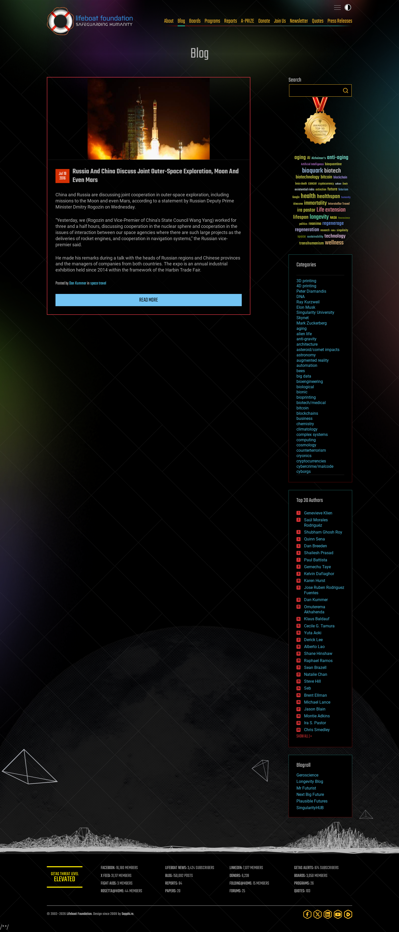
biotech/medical (311, 402)
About (169, 21)
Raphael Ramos (318, 660)
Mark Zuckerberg (311, 323)
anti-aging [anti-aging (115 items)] (337, 157)
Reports (230, 21)
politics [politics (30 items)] (303, 224)
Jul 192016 (62, 176)
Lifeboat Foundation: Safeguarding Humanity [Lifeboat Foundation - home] (90, 21)
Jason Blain (314, 709)
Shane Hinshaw (318, 653)
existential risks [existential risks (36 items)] (304, 190)
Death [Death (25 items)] (345, 184)
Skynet (302, 317)
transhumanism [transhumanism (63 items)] (311, 243)
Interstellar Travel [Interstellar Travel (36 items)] (339, 204)
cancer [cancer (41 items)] (312, 184)
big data (303, 376)
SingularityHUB (310, 807)
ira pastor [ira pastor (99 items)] (306, 210)
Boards (195, 21)
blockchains (307, 413)
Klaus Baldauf (317, 618)
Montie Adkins (317, 716)
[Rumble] (348, 914)
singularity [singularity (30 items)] (342, 230)
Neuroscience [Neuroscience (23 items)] (344, 218)
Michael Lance (317, 702)
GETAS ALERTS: (304, 868)
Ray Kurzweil (308, 302)
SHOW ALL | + (304, 736)
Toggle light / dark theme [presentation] (348, 7)
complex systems (312, 434)
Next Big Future (310, 794)
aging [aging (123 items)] (300, 157)
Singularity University (315, 312)
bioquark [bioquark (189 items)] (312, 171)
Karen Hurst (314, 580)
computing (306, 439)
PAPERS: (170, 891)
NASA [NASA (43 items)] (333, 218)
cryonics (303, 455)
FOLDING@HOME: (241, 883)
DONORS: (235, 876)
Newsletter (299, 21)
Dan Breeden (315, 545)
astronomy (306, 355)
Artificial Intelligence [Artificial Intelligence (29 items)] (312, 164)
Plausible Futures (311, 801)
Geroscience (307, 775)
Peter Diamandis (311, 291)
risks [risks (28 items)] (333, 230)
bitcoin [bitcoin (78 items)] (326, 177)
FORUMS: (235, 891)
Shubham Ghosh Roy (323, 532)
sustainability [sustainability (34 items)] (315, 237)
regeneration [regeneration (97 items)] (307, 230)
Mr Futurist (306, 788)
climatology (307, 429)
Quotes (317, 21)
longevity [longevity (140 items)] (319, 217)
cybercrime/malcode (314, 466)
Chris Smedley (317, 729)
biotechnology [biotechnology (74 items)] (307, 177)
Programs (212, 21)
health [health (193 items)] (308, 196)
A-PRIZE (247, 21)
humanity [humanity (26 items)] (346, 197)
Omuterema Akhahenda (314, 609)
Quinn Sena (314, 539)
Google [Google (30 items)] (296, 197)
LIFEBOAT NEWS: (176, 868)
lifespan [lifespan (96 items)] (300, 217)
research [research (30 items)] (325, 230)
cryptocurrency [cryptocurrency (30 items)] (326, 184)
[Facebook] (307, 914)
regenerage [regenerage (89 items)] (333, 223)
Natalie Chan (315, 674)
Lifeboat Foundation (79, 914)
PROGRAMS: (302, 883)
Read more (148, 300)
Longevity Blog (309, 781)
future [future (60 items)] (332, 189)
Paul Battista (315, 560)
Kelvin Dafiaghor (319, 573)
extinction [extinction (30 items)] (321, 189)
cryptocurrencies (311, 461)
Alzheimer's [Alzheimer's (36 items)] (318, 158)
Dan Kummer (77, 283)
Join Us (280, 21)
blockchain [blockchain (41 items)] (340, 178)
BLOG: (169, 876)
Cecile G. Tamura (319, 626)
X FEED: (105, 876)
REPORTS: (171, 883)
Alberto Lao (314, 646)
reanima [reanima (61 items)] (315, 223)
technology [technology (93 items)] (335, 236)
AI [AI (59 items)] (308, 158)
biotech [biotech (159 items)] (332, 170)
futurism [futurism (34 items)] (343, 190)
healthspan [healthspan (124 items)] (328, 196)
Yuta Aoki (312, 632)
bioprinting (306, 397)
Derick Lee (313, 639)
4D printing (306, 285)
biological (305, 386)
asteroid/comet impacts (317, 349)
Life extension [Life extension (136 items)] (331, 210)
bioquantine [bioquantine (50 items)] (333, 164)
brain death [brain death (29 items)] (301, 184)
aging (301, 328)
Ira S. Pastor (315, 722)
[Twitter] (318, 914)
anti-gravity (306, 338)
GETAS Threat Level (64, 878)
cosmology (306, 445)
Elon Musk (305, 307)
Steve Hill (312, 681)
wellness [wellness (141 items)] (334, 243)
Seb (307, 688)
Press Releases (339, 21)
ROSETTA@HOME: (112, 891)
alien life (304, 333)
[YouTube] (338, 914)
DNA (300, 296)
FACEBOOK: (108, 868)
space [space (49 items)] (301, 236)
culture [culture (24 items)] (338, 184)
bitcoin (302, 408)
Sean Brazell (315, 667)
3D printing (306, 280)
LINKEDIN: (236, 868)
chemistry (305, 423)
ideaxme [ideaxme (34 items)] (298, 204)
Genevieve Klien (318, 513)
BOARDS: (300, 876)
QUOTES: (299, 891)
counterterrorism (311, 450)
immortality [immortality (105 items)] (315, 203)
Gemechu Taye (317, 566)
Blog (181, 21)
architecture (307, 344)
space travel (98, 283)
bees (300, 370)
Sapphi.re (127, 914)
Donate (264, 21)
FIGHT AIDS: (109, 883)
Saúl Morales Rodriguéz (316, 522)
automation (306, 365)
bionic (301, 392)
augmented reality (312, 360)
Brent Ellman (315, 695)
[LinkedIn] (328, 914)
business (304, 418)
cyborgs (303, 471)
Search (345, 90)
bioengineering (309, 381)
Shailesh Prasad (318, 552)
